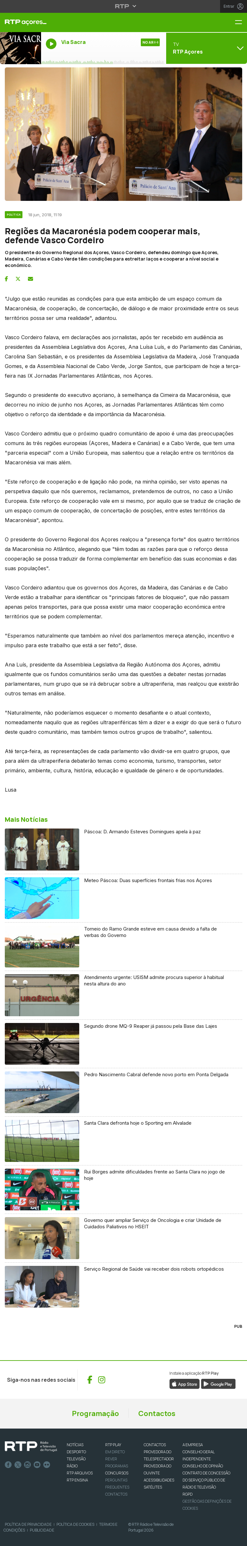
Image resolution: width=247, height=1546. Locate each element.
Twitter (17, 1464)
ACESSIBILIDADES (159, 1480)
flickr (46, 1464)
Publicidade (42, 1530)
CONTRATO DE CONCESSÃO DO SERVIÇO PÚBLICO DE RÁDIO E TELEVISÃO (206, 1480)
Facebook (8, 1464)
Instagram (27, 1464)
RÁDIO (72, 1466)
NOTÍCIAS (75, 1444)
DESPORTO (76, 1452)
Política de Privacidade (28, 1524)
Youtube (37, 1464)
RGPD (187, 1494)
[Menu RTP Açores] (241, 22)
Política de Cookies (75, 1524)
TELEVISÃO (76, 1459)
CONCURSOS (116, 1473)
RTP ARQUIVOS (80, 1473)
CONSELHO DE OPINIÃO (203, 1466)
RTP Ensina (77, 1480)
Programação (95, 1413)
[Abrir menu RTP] (123, 6)
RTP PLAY (113, 1444)
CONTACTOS (155, 1444)
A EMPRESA (193, 1444)
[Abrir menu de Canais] (206, 48)
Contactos (156, 1413)
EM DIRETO (115, 1452)
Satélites (153, 1487)
